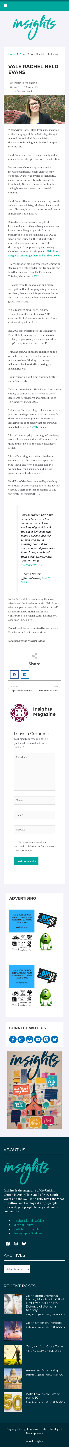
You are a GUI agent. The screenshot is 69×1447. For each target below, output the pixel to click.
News (23, 54)
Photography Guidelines (29, 1233)
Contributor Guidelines (28, 1229)
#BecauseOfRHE (31, 565)
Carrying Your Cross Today (45, 1346)
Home (11, 54)
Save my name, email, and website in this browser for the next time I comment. (34, 846)
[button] (14, 674)
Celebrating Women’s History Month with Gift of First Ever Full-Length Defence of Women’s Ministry (45, 1303)
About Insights (34, 1441)
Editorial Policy (23, 1225)
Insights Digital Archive (28, 1220)
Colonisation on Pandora (44, 1323)
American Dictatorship (42, 1370)
